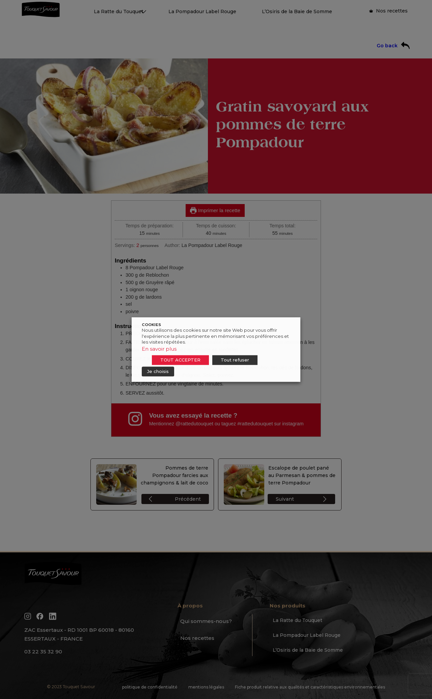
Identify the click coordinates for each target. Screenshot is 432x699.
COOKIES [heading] (151, 324)
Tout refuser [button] (235, 360)
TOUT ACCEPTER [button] (180, 360)
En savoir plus (159, 349)
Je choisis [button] (158, 371)
